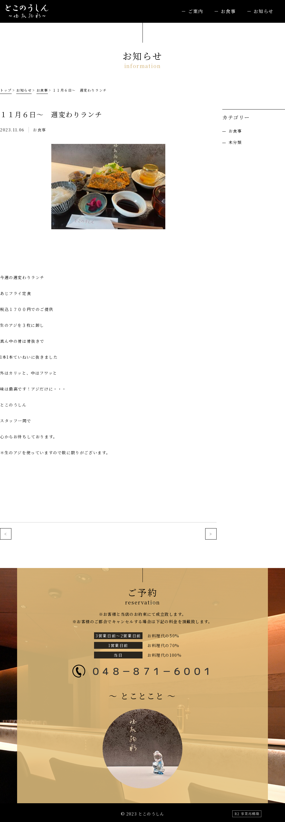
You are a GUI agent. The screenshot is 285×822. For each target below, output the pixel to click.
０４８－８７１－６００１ (152, 671)
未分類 (235, 142)
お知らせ (264, 11)
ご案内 (195, 11)
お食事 (228, 11)
